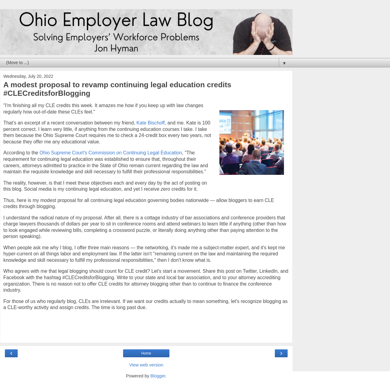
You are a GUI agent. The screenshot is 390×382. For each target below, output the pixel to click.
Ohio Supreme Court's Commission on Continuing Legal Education (111, 152)
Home (146, 353)
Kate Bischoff (150, 122)
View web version (146, 364)
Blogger (158, 375)
